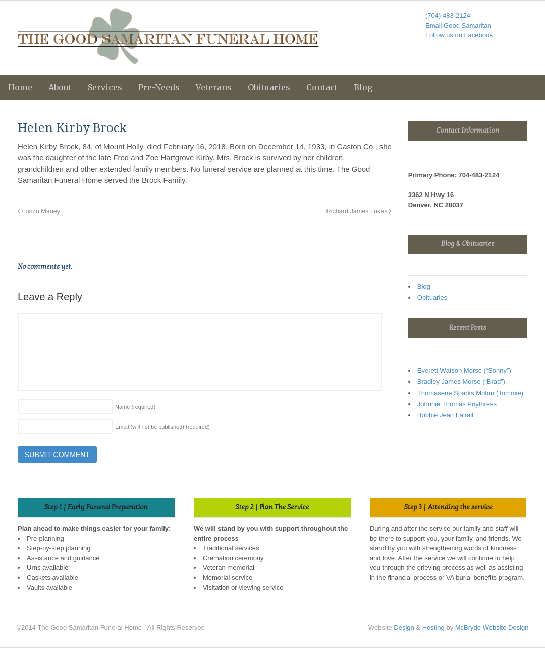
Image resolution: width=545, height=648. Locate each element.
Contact (322, 87)
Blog (363, 87)
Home (20, 87)
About (60, 87)
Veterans (214, 87)
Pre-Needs (159, 87)
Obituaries (269, 87)
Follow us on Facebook (459, 35)
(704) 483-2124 (447, 15)
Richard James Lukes (359, 211)
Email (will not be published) (162, 427)
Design (404, 627)
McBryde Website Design (492, 627)
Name (135, 407)
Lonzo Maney (39, 211)
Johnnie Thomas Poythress (457, 404)
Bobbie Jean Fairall (445, 415)
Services (105, 87)
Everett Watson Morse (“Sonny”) (464, 370)
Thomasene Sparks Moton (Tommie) (470, 393)
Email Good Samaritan (458, 25)
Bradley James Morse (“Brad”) (461, 381)
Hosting (433, 627)
